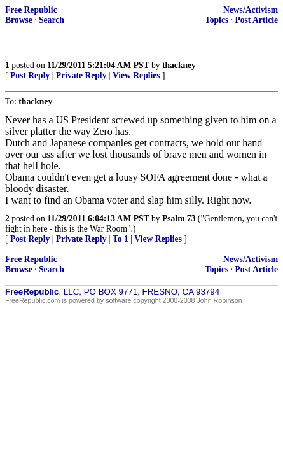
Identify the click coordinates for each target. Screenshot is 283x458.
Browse (18, 20)
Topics (216, 20)
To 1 (120, 239)
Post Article (256, 20)
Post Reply (30, 75)
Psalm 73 (178, 218)
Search (51, 20)
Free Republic (31, 10)
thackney (179, 65)
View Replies (136, 75)
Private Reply (81, 75)
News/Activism (250, 10)
